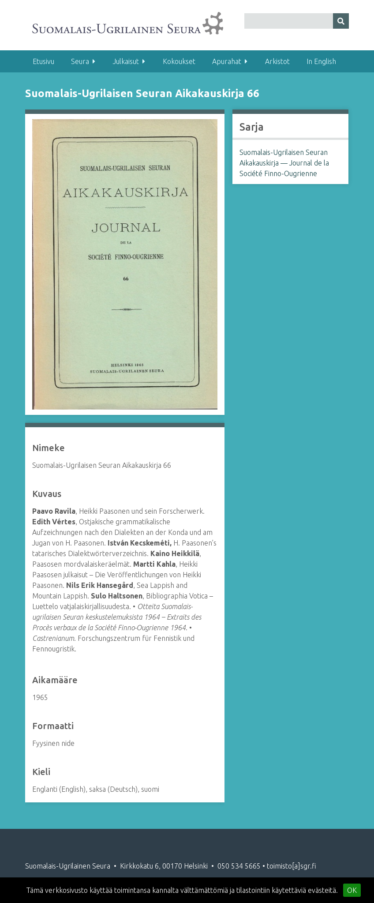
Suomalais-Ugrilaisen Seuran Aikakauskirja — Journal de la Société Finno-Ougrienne (284, 162)
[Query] (296, 21)
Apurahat (226, 61)
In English (321, 61)
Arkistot (277, 61)
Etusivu (43, 61)
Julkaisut (126, 61)
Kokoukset (179, 61)
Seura (80, 61)
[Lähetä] (341, 21)
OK (352, 890)
